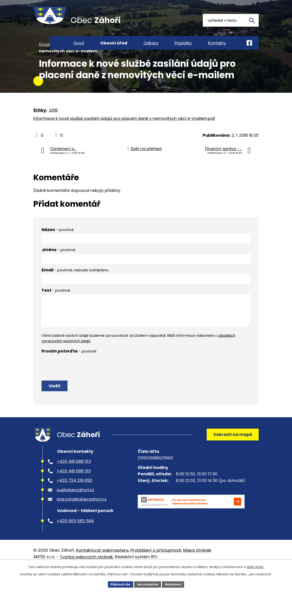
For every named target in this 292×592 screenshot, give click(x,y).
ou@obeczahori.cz (75, 512)
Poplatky (183, 43)
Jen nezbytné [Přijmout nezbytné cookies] (148, 584)
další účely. (255, 566)
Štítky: (40, 126)
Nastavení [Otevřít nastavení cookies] (176, 584)
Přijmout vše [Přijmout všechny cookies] (117, 584)
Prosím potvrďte (69, 367)
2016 (53, 126)
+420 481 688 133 (74, 493)
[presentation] (76, 380)
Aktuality (99, 60)
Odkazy (151, 43)
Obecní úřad (70, 60)
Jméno (58, 265)
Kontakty (217, 43)
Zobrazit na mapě (229, 454)
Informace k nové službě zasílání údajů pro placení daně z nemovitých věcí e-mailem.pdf (124, 134)
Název (58, 245)
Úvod (44, 60)
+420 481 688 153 (74, 483)
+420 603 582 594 (75, 543)
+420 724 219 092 (74, 502)
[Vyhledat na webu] (231, 20)
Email (75, 285)
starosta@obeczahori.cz (82, 521)
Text (56, 306)
